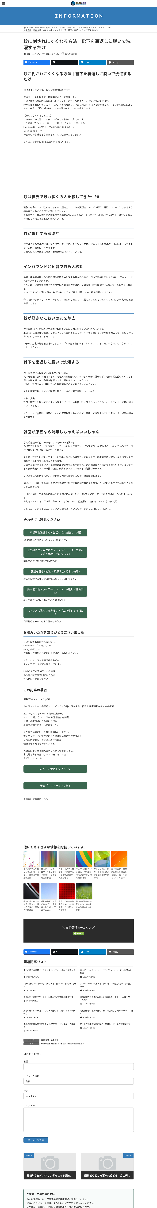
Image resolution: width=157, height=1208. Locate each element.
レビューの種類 (31, 1076)
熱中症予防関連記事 (51, 1044)
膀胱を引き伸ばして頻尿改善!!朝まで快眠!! (55, 571)
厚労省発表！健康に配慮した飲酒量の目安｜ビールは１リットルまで (119, 873)
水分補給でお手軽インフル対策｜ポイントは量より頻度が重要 (31, 873)
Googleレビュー (31, 130)
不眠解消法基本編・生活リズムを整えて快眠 (55, 532)
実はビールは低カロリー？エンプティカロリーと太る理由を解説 (48, 873)
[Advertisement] (78, 169)
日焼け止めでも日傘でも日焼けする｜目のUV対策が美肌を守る (66, 873)
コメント (29, 1105)
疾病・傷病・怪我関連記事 (73, 1044)
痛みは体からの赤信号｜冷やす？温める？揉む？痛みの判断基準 (31, 905)
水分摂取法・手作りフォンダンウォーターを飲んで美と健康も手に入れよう (55, 552)
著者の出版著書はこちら (35, 799)
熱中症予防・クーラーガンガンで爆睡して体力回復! (55, 591)
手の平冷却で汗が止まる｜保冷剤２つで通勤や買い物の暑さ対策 (84, 873)
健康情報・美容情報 (49, 1040)
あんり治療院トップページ (55, 768)
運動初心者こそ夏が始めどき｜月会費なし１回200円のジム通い (48, 905)
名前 (25, 1061)
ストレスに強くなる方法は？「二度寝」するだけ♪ (55, 612)
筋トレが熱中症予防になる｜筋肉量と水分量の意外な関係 (84, 905)
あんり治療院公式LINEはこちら (39, 675)
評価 (25, 1090)
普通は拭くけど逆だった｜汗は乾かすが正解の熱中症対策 (101, 873)
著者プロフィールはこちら (55, 785)
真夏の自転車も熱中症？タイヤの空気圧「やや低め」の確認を (66, 905)
